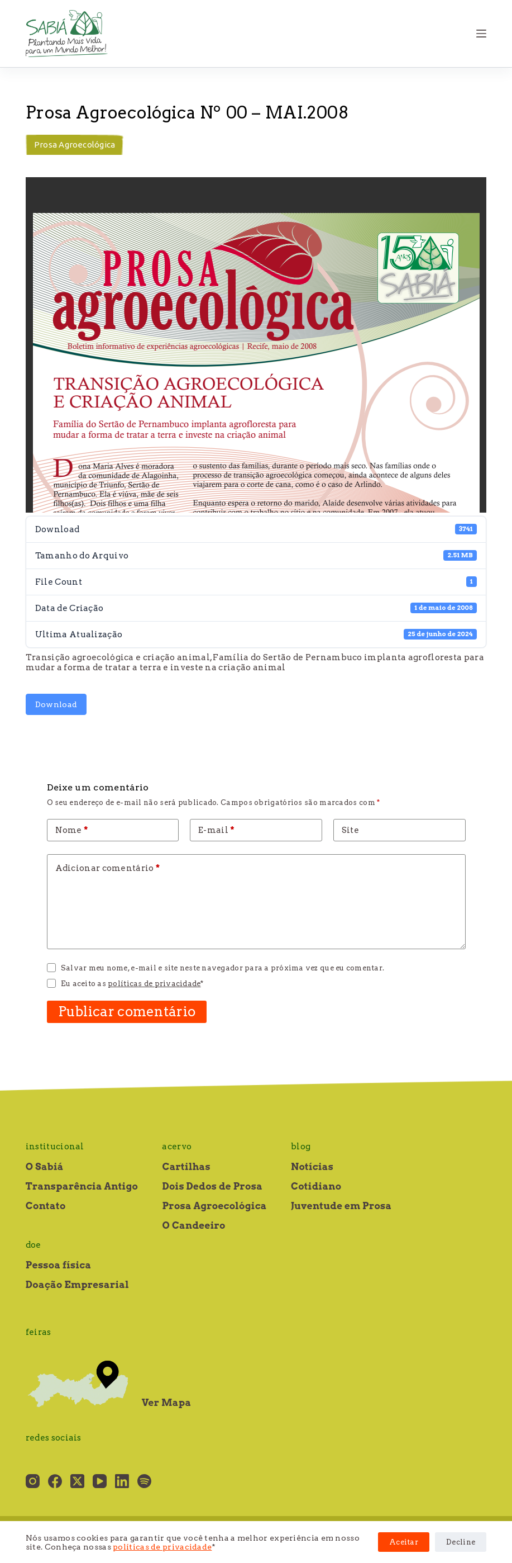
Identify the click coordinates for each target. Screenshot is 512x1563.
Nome (71, 830)
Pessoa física (58, 1265)
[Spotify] (144, 1481)
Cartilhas (186, 1166)
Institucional (55, 1147)
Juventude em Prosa (341, 1205)
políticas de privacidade (162, 1546)
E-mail (216, 830)
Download (56, 704)
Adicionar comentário (107, 868)
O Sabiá (45, 1166)
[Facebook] (55, 1481)
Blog (300, 1147)
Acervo (177, 1147)
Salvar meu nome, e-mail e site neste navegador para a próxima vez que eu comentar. (222, 968)
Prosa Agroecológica (75, 144)
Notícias (312, 1166)
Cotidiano (316, 1186)
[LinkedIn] (122, 1481)
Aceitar (403, 1542)
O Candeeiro (193, 1225)
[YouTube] (100, 1481)
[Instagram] (33, 1481)
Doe (33, 1245)
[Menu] (481, 34)
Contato (46, 1205)
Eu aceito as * (132, 983)
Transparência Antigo (82, 1186)
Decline (460, 1542)
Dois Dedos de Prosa (212, 1186)
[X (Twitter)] (77, 1481)
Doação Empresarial (77, 1284)
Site (350, 830)
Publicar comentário (127, 1011)
